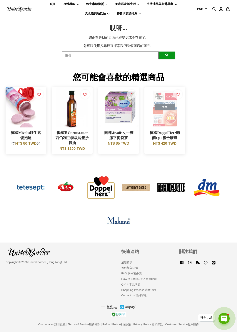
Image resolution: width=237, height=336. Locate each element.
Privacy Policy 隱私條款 (148, 328)
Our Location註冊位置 (52, 328)
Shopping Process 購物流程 (138, 293)
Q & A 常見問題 (130, 287)
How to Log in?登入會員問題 (139, 282)
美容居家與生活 (127, 5)
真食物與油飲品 (97, 15)
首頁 (52, 5)
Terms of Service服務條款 (84, 328)
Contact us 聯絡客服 (134, 299)
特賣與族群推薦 (129, 15)
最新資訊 (126, 265)
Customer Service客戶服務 (182, 328)
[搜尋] (110, 58)
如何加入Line (129, 271)
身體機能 (71, 5)
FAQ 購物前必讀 (131, 277)
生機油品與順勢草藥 (162, 5)
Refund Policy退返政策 (116, 328)
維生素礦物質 (97, 5)
